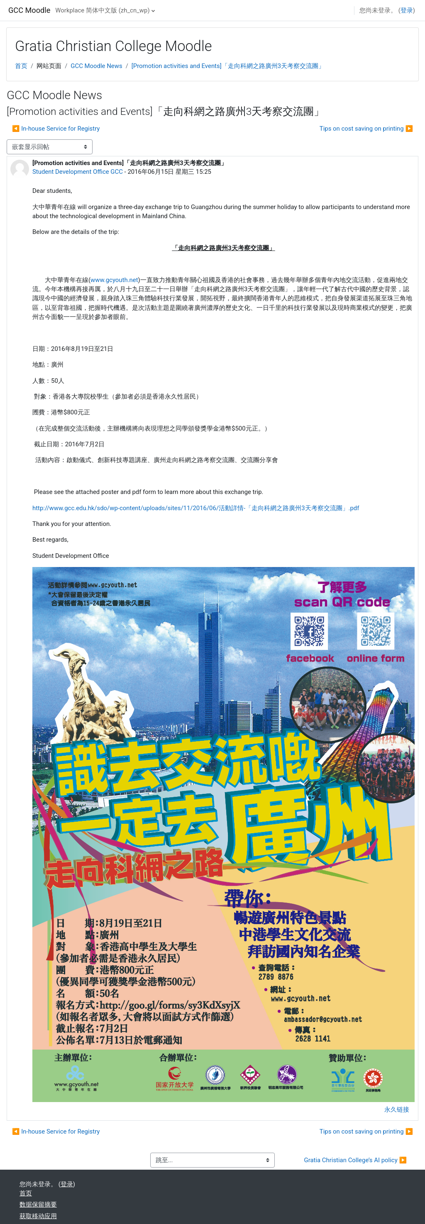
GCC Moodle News (96, 66)
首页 (21, 66)
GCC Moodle (29, 10)
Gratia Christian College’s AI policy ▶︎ (355, 1160)
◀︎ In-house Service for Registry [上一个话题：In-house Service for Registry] (56, 128)
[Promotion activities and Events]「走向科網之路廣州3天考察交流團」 (228, 66)
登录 (407, 10)
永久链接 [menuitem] (396, 1109)
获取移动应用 (38, 1216)
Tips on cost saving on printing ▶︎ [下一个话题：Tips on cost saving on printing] (366, 128)
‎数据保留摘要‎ (38, 1204)
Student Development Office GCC (77, 171)
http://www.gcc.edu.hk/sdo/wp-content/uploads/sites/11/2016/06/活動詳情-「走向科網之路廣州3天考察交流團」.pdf (195, 508)
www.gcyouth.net (114, 280)
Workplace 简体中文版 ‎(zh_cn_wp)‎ (102, 10)
